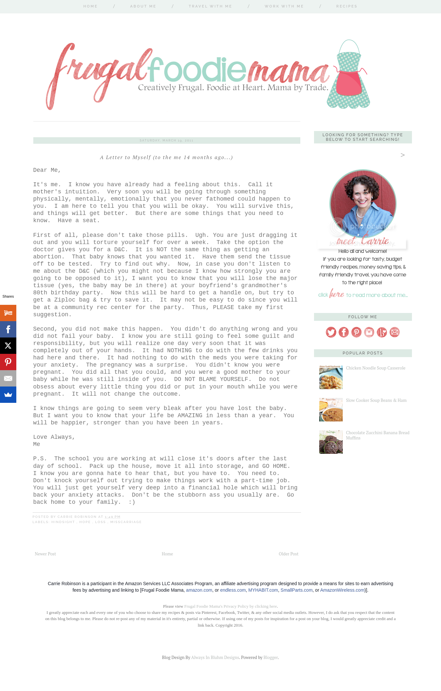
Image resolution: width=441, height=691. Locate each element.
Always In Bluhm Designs (215, 657)
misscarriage (126, 522)
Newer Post (45, 554)
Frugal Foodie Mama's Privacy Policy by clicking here (230, 606)
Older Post (288, 554)
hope (85, 522)
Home (90, 6)
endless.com (233, 590)
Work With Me (284, 6)
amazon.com (199, 590)
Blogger (270, 657)
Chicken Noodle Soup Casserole (375, 368)
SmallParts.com (297, 590)
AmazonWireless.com (342, 590)
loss (101, 522)
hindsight (64, 522)
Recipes (346, 6)
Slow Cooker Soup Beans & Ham (376, 400)
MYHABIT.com (263, 590)
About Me (143, 6)
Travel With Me (210, 6)
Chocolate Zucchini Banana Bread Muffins (377, 435)
